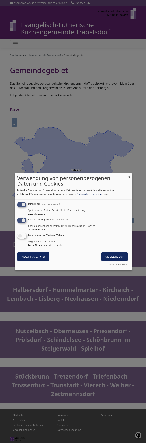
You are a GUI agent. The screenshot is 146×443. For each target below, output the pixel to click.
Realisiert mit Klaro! (118, 264)
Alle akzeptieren (114, 256)
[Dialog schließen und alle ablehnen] (129, 175)
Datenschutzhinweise (89, 194)
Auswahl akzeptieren (33, 256)
